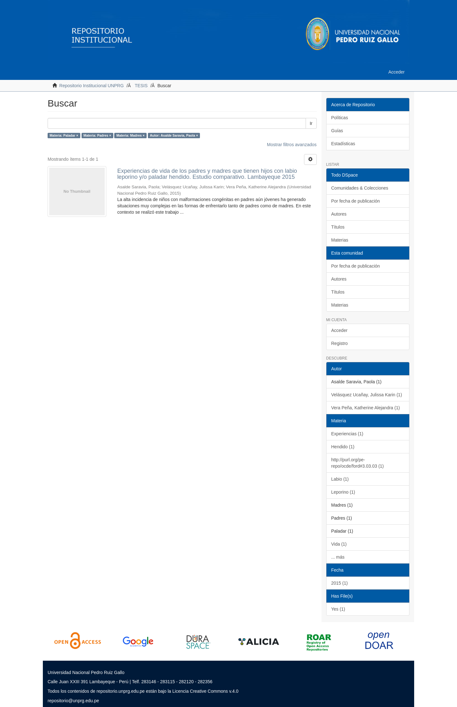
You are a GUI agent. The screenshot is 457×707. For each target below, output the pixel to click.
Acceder (339, 330)
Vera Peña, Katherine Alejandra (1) (365, 407)
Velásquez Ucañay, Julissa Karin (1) (366, 394)
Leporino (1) (343, 492)
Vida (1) (339, 544)
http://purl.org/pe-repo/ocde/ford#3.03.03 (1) (357, 463)
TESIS (141, 85)
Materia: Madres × (130, 135)
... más (338, 557)
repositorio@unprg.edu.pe (73, 700)
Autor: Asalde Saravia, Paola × (174, 135)
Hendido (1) (342, 446)
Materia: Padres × (97, 135)
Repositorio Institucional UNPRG (91, 85)
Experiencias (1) (347, 433)
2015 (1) (339, 583)
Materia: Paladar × (64, 135)
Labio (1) (340, 479)
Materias (339, 240)
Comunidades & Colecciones (359, 188)
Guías (337, 130)
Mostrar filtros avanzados (291, 144)
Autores (339, 214)
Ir (311, 123)
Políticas (339, 117)
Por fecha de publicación (355, 201)
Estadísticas (343, 143)
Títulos (338, 227)
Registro (339, 343)
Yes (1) (338, 609)
